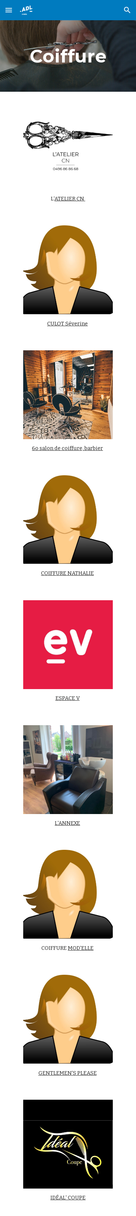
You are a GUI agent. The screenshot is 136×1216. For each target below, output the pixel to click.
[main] (68, 56)
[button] (8, 10)
